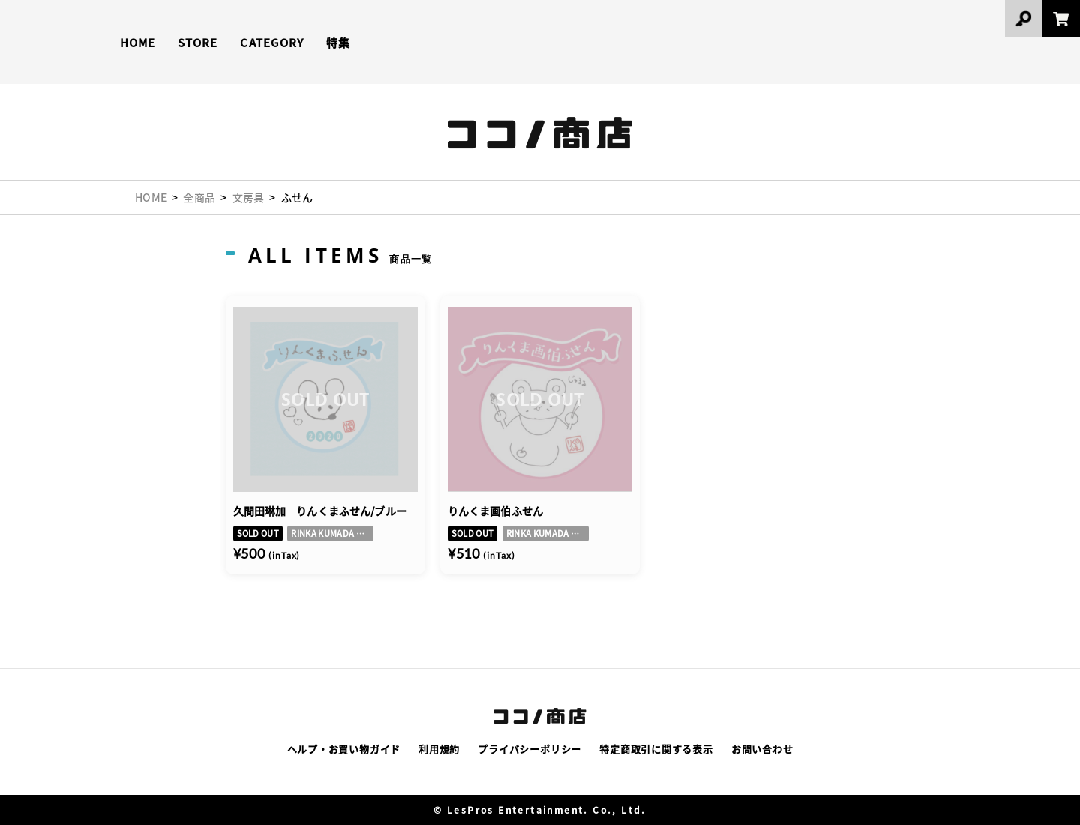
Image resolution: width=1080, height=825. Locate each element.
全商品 (199, 197)
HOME (137, 42)
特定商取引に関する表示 (656, 749)
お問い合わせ (762, 749)
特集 (338, 42)
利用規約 (439, 749)
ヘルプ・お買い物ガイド (344, 749)
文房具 (248, 197)
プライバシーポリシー (529, 749)
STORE (198, 42)
